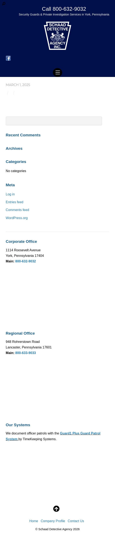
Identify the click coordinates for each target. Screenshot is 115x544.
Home (33, 521)
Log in (10, 194)
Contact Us (76, 521)
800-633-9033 (25, 353)
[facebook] (8, 58)
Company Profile (53, 521)
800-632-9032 (25, 261)
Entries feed (14, 202)
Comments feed (17, 210)
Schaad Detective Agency (55, 529)
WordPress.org (17, 218)
